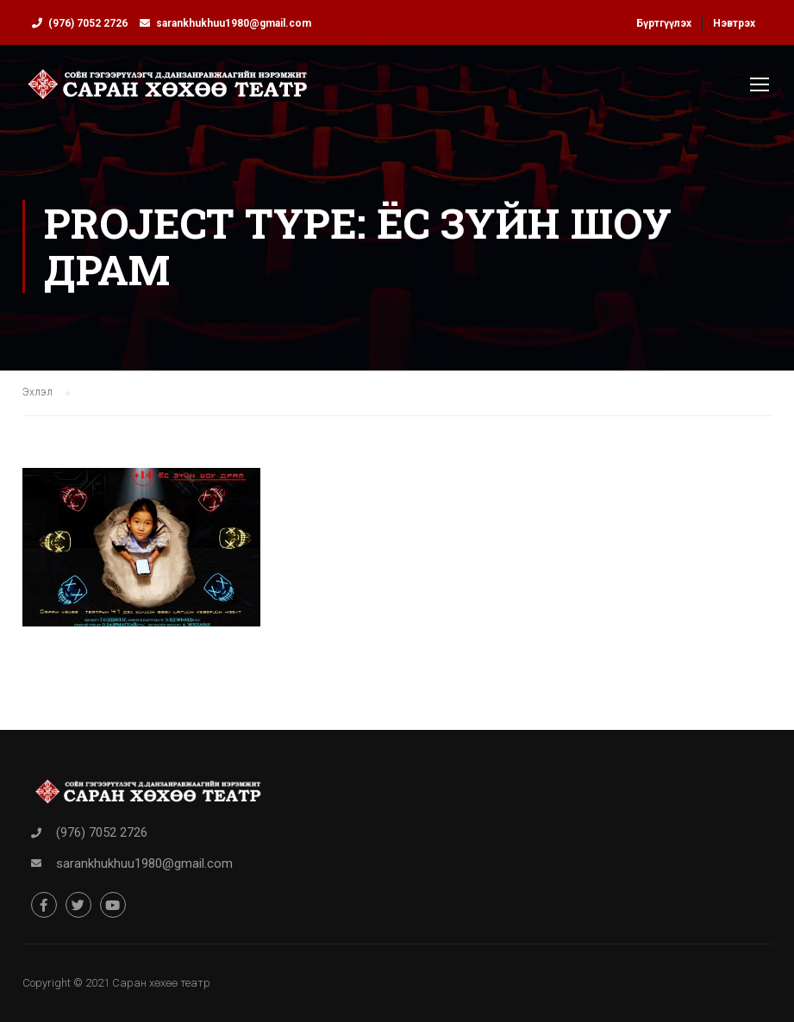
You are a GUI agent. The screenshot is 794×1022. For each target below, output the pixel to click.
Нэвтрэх (734, 23)
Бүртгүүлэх (663, 23)
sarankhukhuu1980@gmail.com (233, 23)
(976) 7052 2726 (88, 23)
